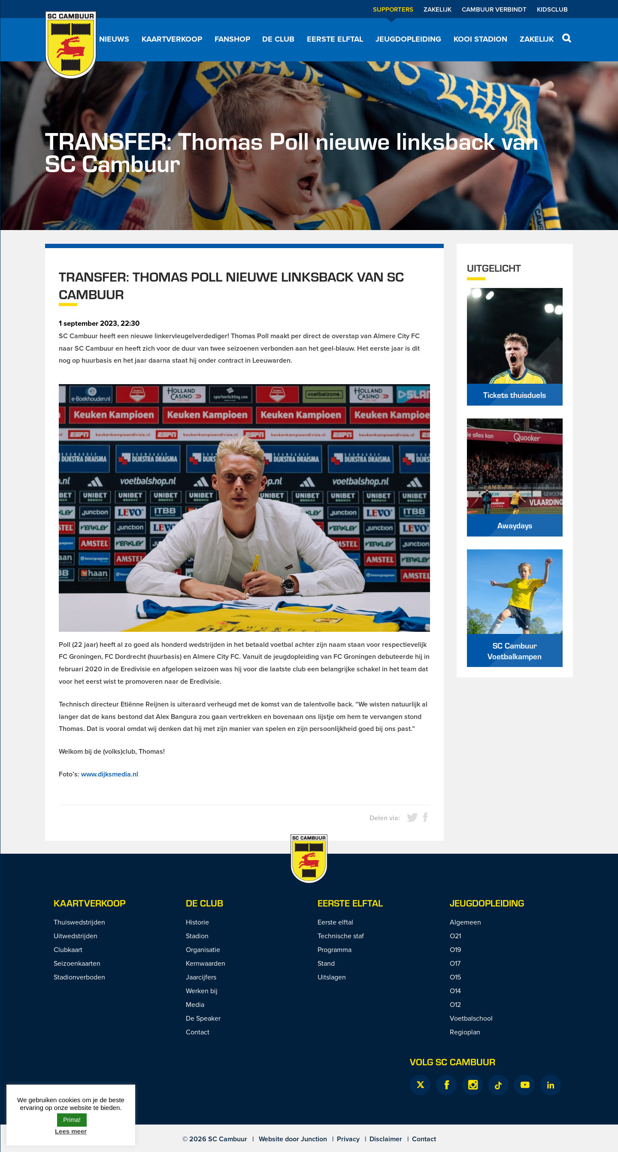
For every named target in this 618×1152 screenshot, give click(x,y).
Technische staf (341, 935)
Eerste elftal (335, 39)
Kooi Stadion (480, 39)
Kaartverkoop (172, 39)
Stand (326, 963)
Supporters (393, 9)
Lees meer (71, 1131)
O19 (455, 949)
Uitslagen (332, 977)
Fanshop (232, 39)
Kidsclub (552, 9)
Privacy (348, 1139)
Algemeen (465, 922)
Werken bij (202, 990)
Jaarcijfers (201, 977)
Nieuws (114, 39)
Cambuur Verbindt (494, 9)
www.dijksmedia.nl (109, 774)
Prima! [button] (71, 1119)
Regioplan (465, 1032)
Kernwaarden (205, 963)
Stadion (197, 935)
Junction (314, 1139)
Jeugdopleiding (408, 39)
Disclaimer (386, 1139)
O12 (455, 1004)
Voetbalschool (471, 1018)
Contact (197, 1032)
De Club (278, 39)
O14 (455, 990)
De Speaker (203, 1018)
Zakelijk (437, 9)
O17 (455, 963)
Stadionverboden (79, 977)
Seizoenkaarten (77, 963)
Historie (197, 922)
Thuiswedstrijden (79, 922)
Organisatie (203, 949)
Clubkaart (68, 949)
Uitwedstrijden (75, 935)
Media (195, 1004)
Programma (334, 949)
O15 (455, 977)
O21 (455, 935)
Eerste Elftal (350, 903)
